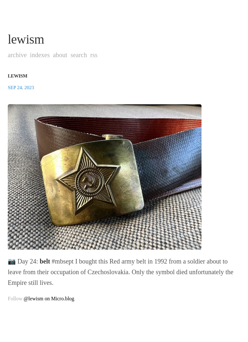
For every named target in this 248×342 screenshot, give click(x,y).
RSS (93, 54)
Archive (17, 54)
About (60, 54)
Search (78, 54)
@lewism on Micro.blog (49, 298)
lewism (26, 39)
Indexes (40, 54)
